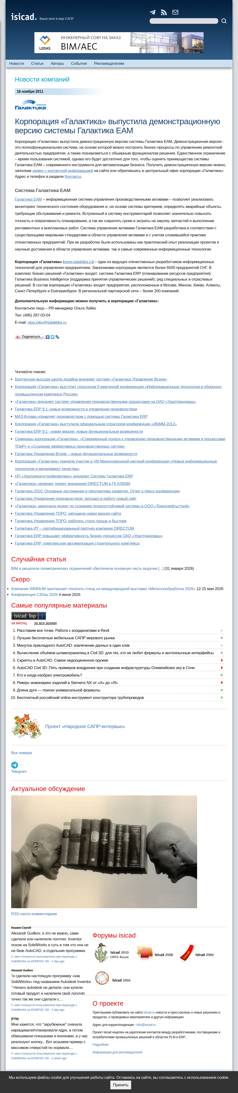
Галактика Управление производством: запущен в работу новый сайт (75, 498)
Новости (16, 63)
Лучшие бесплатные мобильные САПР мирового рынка (66, 638)
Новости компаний (42, 79)
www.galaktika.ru (78, 262)
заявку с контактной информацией (62, 170)
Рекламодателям (109, 63)
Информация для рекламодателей (117, 1052)
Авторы (57, 63)
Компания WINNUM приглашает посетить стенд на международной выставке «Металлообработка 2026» (103, 589)
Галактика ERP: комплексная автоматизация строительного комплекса (77, 543)
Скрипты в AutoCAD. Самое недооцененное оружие (62, 660)
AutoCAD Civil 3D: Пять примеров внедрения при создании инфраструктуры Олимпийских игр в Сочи (106, 668)
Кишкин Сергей (21, 927)
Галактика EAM (28, 199)
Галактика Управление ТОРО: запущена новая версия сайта (68, 513)
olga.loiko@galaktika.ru (47, 322)
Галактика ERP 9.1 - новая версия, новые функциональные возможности (79, 431)
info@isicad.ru (146, 1025)
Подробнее (101, 1044)
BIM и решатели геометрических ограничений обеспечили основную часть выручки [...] (87, 568)
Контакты (73, 176)
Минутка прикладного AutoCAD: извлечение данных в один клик (73, 645)
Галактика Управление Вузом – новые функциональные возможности (76, 454)
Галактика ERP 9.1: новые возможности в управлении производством (76, 409)
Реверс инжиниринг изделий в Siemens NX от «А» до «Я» (67, 683)
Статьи (37, 63)
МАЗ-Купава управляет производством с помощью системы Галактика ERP (81, 416)
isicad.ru (149, 1012)
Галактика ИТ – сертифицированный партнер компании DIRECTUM (74, 528)
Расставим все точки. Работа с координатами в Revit (63, 630)
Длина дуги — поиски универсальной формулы (58, 690)
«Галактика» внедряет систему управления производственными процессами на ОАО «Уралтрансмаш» (105, 401)
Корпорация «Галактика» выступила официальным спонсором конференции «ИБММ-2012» (96, 424)
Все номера (21, 753)
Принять (120, 1085)
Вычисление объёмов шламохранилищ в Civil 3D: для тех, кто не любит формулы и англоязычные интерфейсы (115, 653)
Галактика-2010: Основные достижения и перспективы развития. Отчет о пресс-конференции (97, 491)
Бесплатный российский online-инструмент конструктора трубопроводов (80, 697)
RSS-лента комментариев (34, 914)
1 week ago (59, 1058)
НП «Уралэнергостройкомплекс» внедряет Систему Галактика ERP (74, 476)
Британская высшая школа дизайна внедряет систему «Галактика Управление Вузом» (91, 379)
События (79, 63)
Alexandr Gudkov (22, 970)
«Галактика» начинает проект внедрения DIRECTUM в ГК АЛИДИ (72, 483)
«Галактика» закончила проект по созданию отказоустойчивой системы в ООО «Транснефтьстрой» (102, 506)
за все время (45, 623)
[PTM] (14, 1019)
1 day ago (57, 961)
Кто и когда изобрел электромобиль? (49, 675)
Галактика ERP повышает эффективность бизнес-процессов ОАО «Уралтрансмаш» (89, 536)
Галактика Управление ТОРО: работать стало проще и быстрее (71, 521)
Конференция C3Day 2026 (34, 594)
